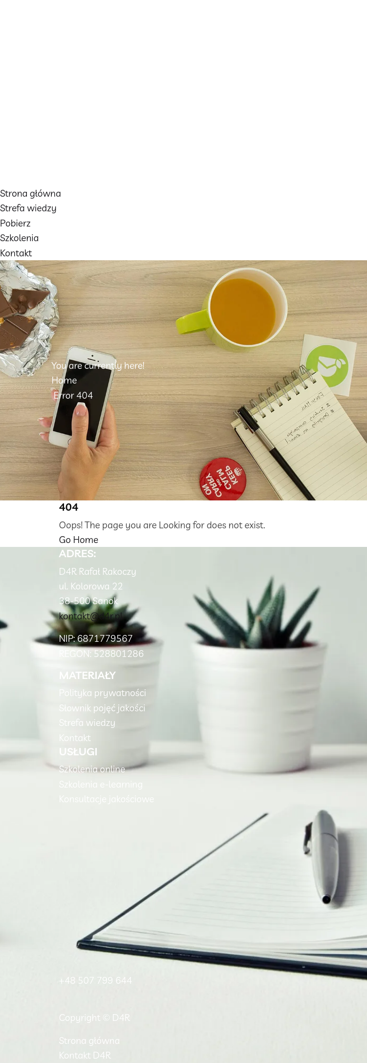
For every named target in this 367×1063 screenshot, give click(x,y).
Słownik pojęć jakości (102, 708)
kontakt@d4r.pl (91, 616)
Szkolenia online (92, 769)
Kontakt (16, 253)
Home (64, 380)
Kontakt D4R (85, 1055)
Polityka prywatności (102, 693)
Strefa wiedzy (28, 208)
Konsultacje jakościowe (106, 799)
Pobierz (15, 223)
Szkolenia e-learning (101, 784)
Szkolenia (19, 238)
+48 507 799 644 (95, 980)
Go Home (79, 539)
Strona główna (30, 193)
